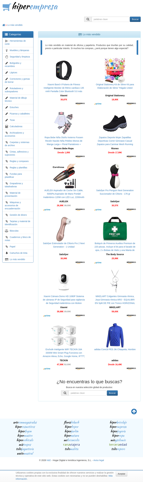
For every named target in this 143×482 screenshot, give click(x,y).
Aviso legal (98, 460)
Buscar (135, 19)
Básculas (14, 231)
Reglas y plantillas (18, 167)
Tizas (12, 120)
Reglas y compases (19, 161)
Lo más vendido (15, 25)
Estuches (14, 107)
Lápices (13, 72)
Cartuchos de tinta (18, 253)
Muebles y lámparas (19, 50)
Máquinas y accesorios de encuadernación (13, 205)
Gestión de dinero (18, 215)
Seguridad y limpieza (20, 56)
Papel (12, 246)
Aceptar (121, 474)
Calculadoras (16, 126)
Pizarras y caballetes (20, 113)
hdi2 (49, 460)
